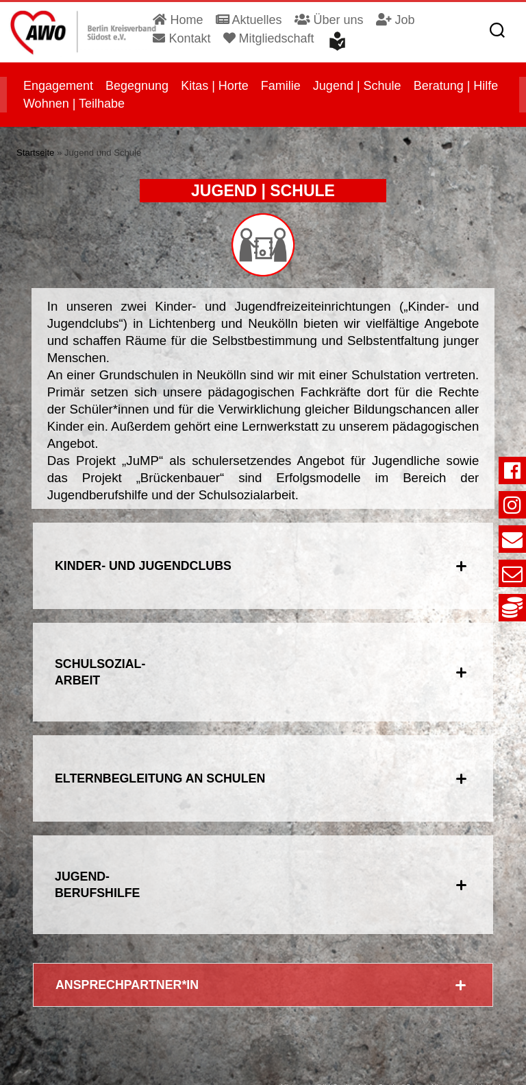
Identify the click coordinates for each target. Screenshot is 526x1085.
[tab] (263, 552)
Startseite (35, 148)
